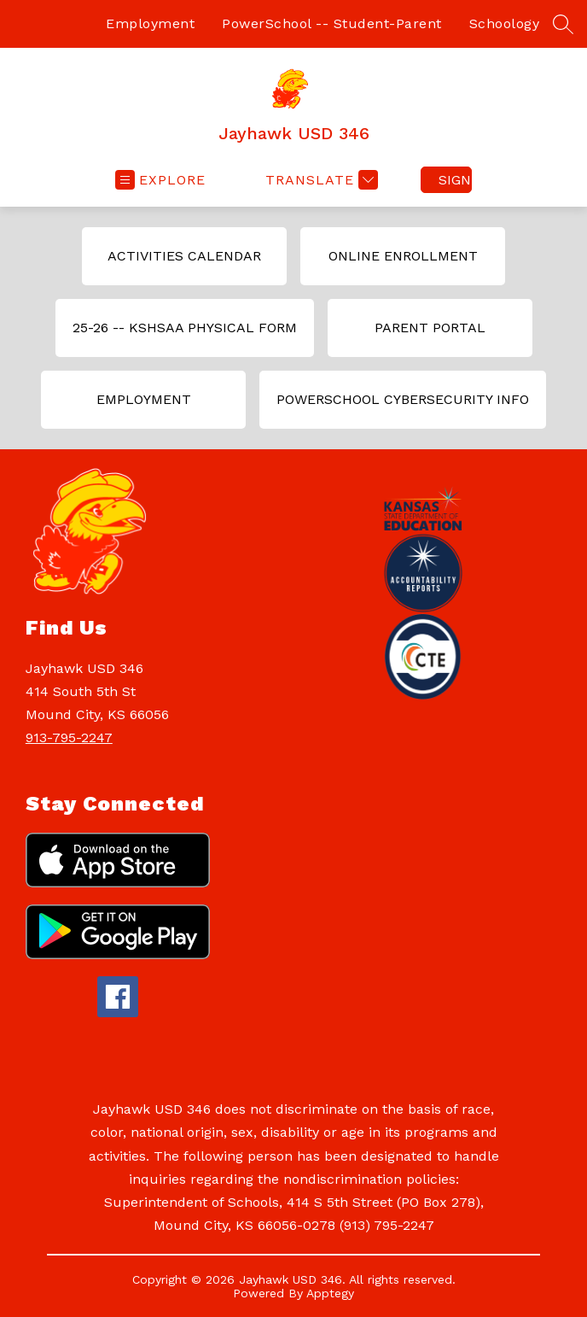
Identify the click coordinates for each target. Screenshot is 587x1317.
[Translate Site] (319, 179)
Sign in (455, 180)
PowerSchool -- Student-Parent (332, 23)
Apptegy (330, 1293)
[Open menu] (160, 179)
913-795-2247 (69, 737)
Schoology (504, 23)
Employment (150, 23)
